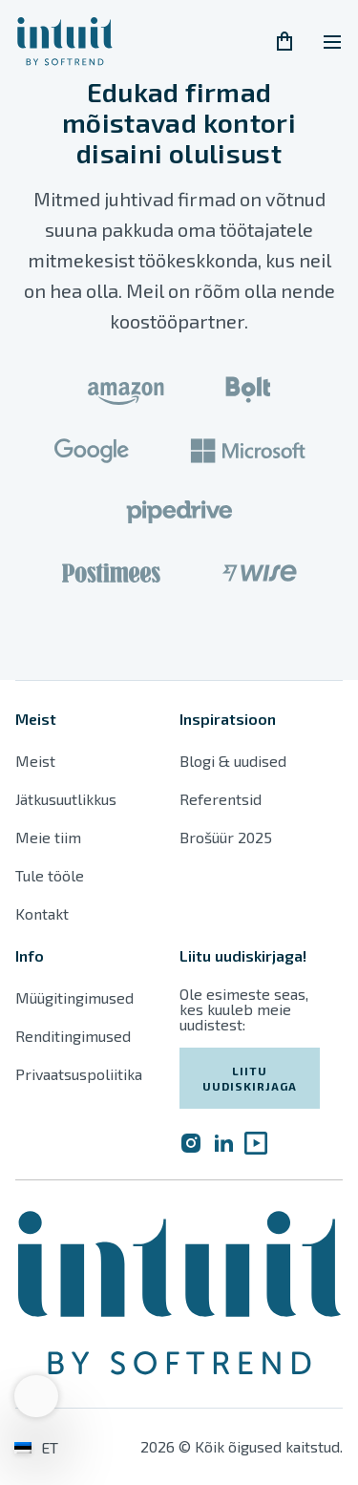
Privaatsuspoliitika (78, 1074)
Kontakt (42, 913)
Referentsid (220, 799)
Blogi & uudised (232, 761)
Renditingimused (75, 1036)
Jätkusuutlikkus (65, 799)
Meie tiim (48, 837)
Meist (35, 761)
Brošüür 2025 (225, 837)
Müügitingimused (74, 997)
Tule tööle (49, 875)
